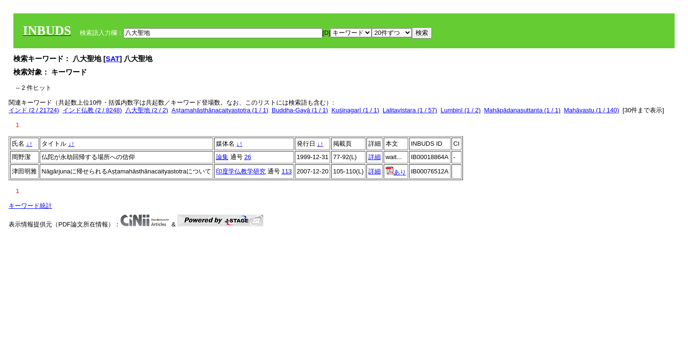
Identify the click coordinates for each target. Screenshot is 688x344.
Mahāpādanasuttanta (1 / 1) (522, 110)
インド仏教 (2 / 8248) (92, 110)
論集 (222, 157)
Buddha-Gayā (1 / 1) (300, 110)
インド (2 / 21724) (34, 110)
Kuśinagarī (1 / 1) (355, 110)
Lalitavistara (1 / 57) (410, 110)
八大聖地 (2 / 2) (146, 110)
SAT (112, 58)
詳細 (374, 157)
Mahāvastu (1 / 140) (591, 110)
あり (396, 172)
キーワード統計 (30, 205)
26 (247, 157)
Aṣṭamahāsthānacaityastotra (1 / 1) (220, 110)
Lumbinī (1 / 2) (461, 110)
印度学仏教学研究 (241, 171)
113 (286, 171)
